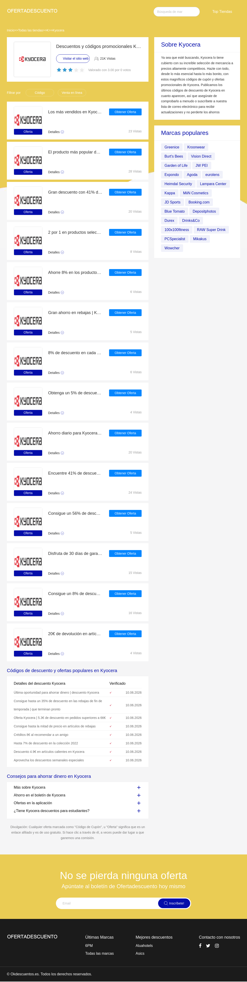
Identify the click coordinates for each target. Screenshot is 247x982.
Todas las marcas (99, 953)
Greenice (172, 147)
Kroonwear (196, 147)
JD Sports (173, 202)
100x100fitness (177, 230)
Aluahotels (144, 946)
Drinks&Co (191, 221)
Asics (140, 953)
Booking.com (199, 202)
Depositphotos (204, 211)
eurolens (213, 175)
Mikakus (200, 239)
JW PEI (202, 165)
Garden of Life (176, 165)
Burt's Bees (174, 156)
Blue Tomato (175, 211)
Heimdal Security (178, 184)
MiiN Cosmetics (196, 193)
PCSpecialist (175, 239)
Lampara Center (213, 184)
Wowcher (172, 248)
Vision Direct (201, 156)
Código (40, 93)
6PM (89, 946)
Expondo (172, 175)
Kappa (170, 193)
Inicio (10, 30)
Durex (169, 221)
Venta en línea (72, 93)
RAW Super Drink (211, 230)
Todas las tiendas (30, 30)
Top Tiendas (222, 12)
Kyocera (58, 30)
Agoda (192, 175)
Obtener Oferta (125, 112)
